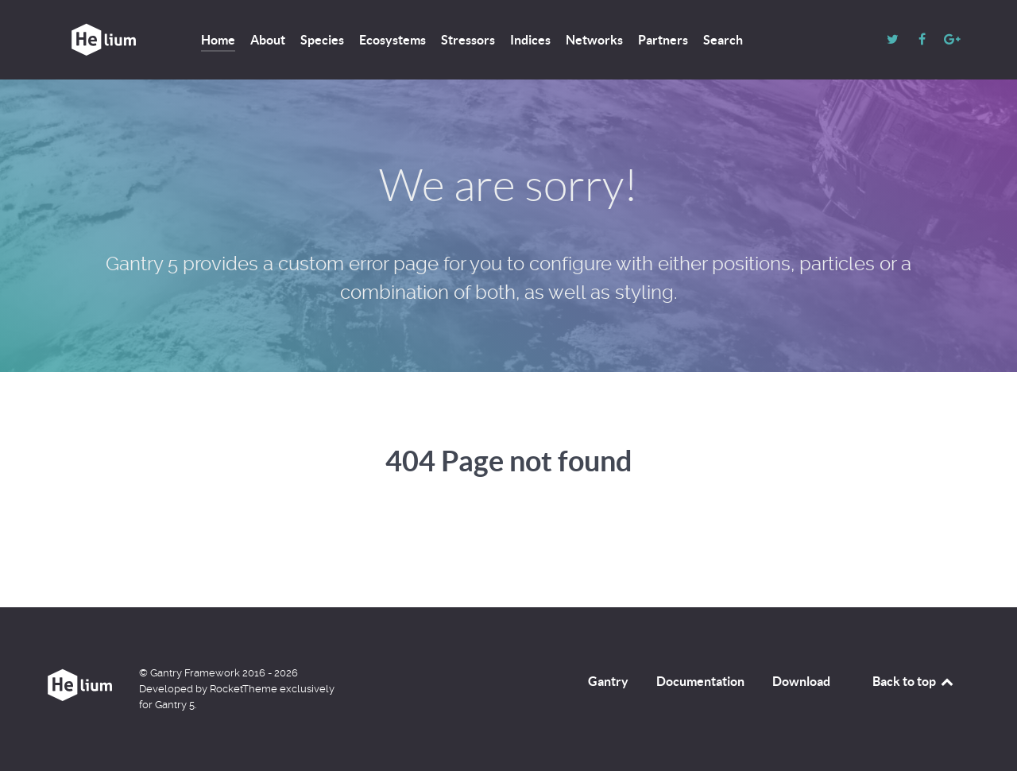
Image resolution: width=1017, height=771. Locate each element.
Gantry (608, 681)
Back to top (913, 681)
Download (801, 681)
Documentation (700, 681)
